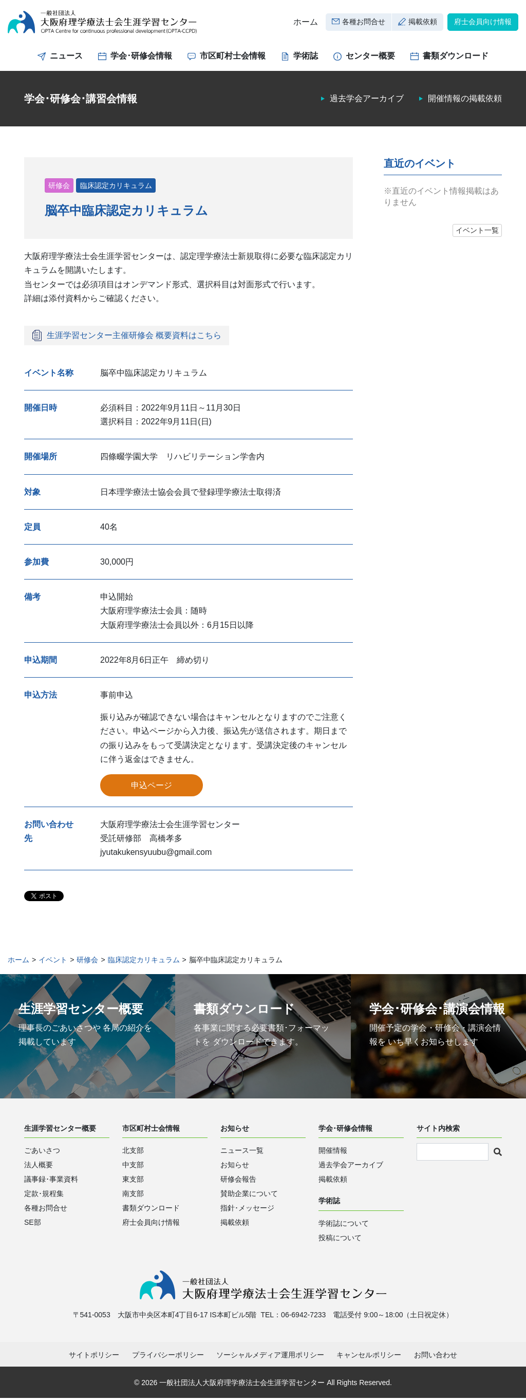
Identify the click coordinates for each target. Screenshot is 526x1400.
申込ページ (151, 786)
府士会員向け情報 (483, 22)
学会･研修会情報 (141, 57)
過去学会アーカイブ (367, 100)
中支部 (133, 1167)
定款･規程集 (44, 1195)
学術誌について (343, 1225)
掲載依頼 (422, 22)
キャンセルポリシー (368, 1357)
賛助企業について (249, 1195)
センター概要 (370, 57)
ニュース (66, 57)
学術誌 (305, 57)
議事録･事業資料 (51, 1181)
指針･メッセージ (247, 1210)
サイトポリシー (94, 1357)
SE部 (32, 1224)
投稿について (340, 1240)
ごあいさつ (42, 1152)
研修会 (59, 187)
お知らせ (234, 1167)
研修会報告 (238, 1181)
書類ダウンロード (456, 57)
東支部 (133, 1181)
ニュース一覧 (242, 1152)
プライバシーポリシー (168, 1357)
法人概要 (38, 1167)
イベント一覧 (477, 232)
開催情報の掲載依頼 (465, 100)
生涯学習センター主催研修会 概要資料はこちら (134, 336)
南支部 (133, 1195)
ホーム (305, 22)
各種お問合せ (363, 22)
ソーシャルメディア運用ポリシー (270, 1357)
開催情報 (332, 1152)
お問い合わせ (435, 1357)
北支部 (133, 1152)
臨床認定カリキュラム (116, 187)
